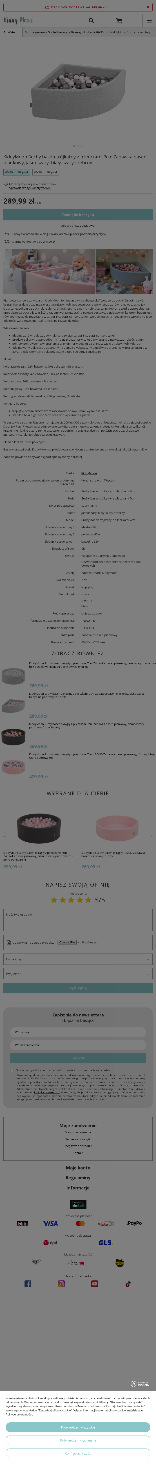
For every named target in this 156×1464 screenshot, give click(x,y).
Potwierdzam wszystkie (78, 1427)
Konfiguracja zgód (78, 1453)
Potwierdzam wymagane (78, 1440)
